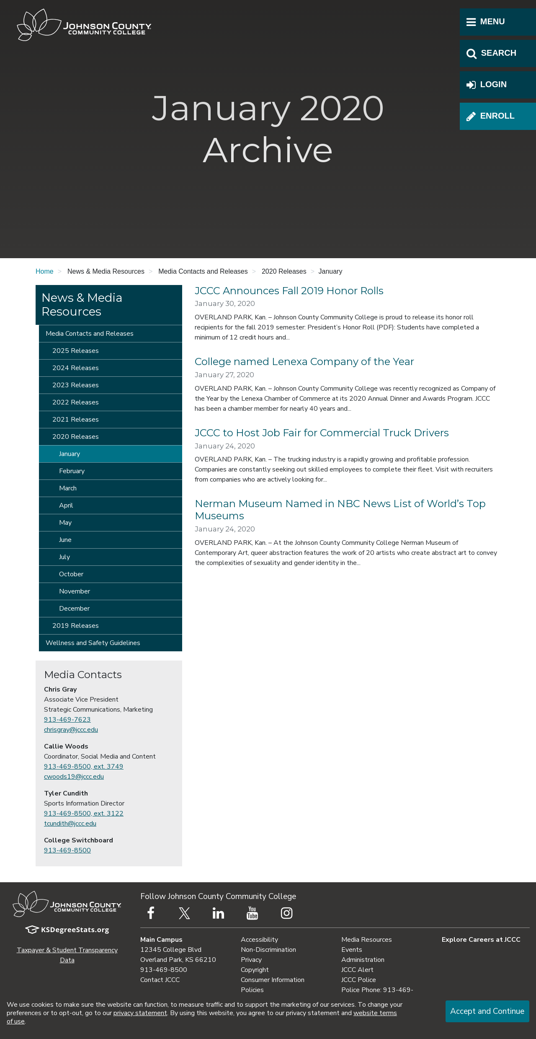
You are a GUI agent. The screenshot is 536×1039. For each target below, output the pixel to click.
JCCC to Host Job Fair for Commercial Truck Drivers (322, 433)
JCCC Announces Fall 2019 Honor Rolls (289, 291)
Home (45, 271)
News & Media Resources (82, 304)
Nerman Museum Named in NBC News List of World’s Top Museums (340, 509)
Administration (362, 959)
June (65, 539)
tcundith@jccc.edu (70, 823)
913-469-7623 (67, 719)
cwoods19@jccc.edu (74, 776)
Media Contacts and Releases (90, 333)
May (65, 522)
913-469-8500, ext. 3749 (84, 766)
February (72, 471)
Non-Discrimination (268, 949)
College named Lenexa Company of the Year (304, 361)
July (64, 557)
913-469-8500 (67, 850)
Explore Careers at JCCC (481, 939)
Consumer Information (272, 980)
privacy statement (140, 1013)
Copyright (255, 969)
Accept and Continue (487, 1011)
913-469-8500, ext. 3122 (84, 813)
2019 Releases (75, 625)
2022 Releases (75, 402)
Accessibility (259, 939)
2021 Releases (75, 419)
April (66, 505)
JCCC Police (358, 980)
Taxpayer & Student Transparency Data (67, 955)
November (74, 591)
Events (351, 949)
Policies (252, 990)
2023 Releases (75, 385)
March (68, 488)
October (71, 574)
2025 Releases (75, 350)
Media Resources (366, 939)
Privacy (251, 959)
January (69, 454)
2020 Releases (75, 436)
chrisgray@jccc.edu (71, 729)
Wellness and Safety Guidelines (93, 643)
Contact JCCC (160, 980)
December (74, 608)
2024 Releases (75, 368)
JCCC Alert (357, 969)
